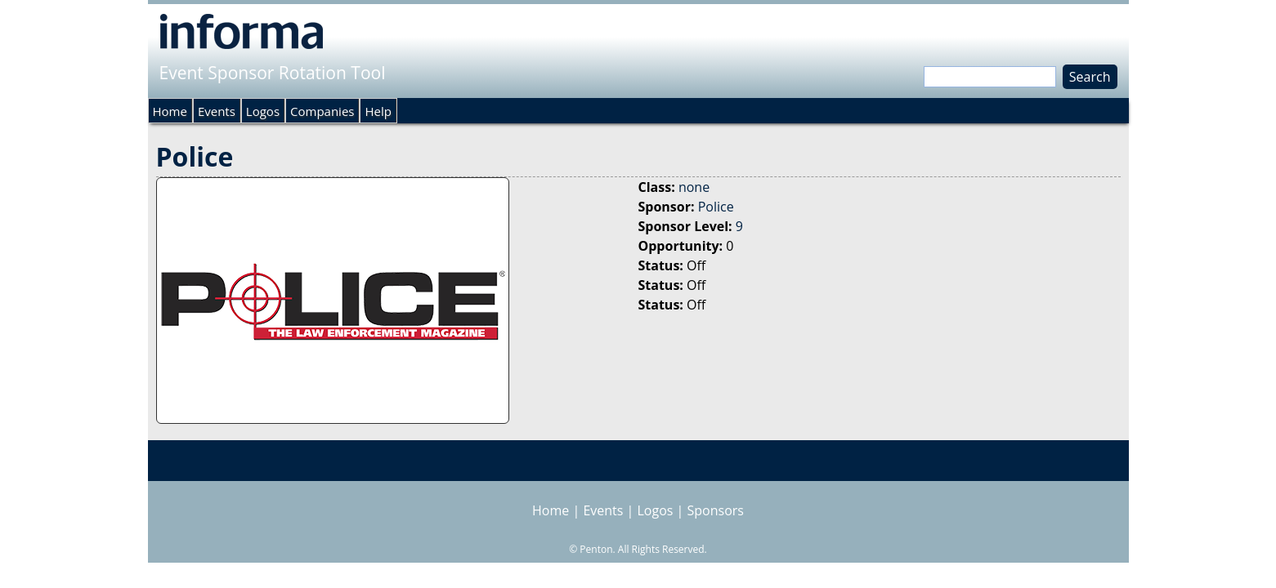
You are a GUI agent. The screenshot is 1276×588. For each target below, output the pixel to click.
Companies (322, 111)
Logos (263, 111)
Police (716, 207)
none (694, 187)
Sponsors (715, 510)
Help (378, 111)
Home (170, 111)
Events (216, 111)
